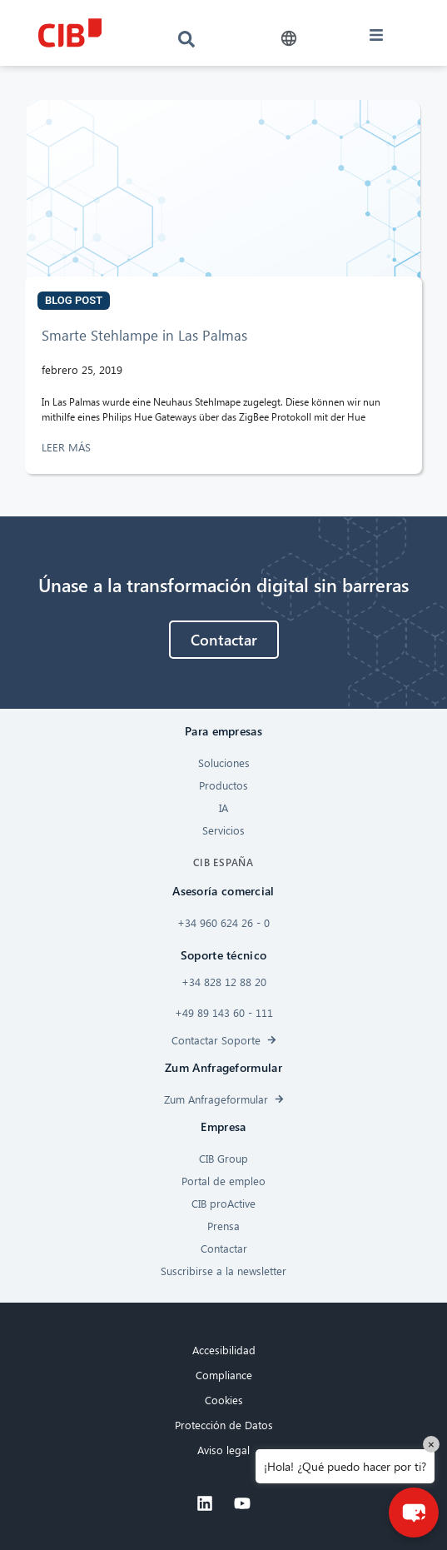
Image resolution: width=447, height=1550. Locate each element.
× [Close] (431, 1444)
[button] (289, 38)
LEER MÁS (68, 447)
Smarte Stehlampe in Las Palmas (144, 335)
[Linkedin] (204, 1503)
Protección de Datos (224, 1425)
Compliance (224, 1375)
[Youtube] (242, 1503)
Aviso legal (223, 1450)
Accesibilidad (224, 1350)
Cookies (224, 1400)
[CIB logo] (70, 33)
